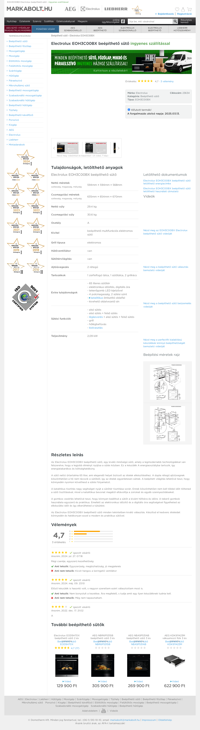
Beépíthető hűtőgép (131, 705)
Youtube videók (103, 710)
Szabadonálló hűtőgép (104, 705)
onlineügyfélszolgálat (111, 20)
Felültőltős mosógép (132, 702)
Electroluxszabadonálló (127, 29)
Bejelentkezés (164, 13)
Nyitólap (12, 21)
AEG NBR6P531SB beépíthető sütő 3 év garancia (103, 638)
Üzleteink (24, 21)
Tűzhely (115, 699)
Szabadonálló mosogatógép (71, 705)
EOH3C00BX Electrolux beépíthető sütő (38, 2)
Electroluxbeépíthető (155, 29)
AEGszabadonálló (73, 29)
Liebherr (44, 699)
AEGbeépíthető (100, 29)
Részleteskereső (186, 21)
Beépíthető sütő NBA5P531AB (138, 643)
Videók (114, 710)
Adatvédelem (89, 710)
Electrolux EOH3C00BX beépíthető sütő (84, 175)
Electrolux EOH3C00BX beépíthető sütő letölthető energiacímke (167, 182)
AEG (20, 699)
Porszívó (50, 702)
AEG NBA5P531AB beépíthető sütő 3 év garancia (139, 638)
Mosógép (69, 699)
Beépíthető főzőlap (154, 699)
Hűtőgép (56, 699)
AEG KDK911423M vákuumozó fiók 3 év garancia (174, 638)
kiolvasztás (96, 327)
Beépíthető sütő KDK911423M (174, 643)
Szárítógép (83, 699)
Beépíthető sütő (149, 96)
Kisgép (62, 702)
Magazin (82, 21)
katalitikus (96, 297)
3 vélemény (167, 81)
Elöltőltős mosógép (106, 702)
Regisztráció (184, 13)
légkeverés (96, 316)
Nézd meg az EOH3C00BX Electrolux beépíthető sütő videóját (165, 232)
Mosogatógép (100, 699)
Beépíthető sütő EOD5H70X (66, 643)
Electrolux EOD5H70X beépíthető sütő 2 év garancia (67, 638)
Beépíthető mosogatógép (161, 702)
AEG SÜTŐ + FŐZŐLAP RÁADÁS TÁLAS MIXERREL (18, 29)
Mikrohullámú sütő (32, 702)
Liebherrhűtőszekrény (182, 29)
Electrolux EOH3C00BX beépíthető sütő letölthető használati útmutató (167, 190)
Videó (67, 681)
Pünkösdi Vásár (45, 29)
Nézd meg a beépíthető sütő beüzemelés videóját (167, 305)
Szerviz (37, 21)
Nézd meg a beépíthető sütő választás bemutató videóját (165, 268)
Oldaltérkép (165, 719)
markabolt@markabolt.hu (125, 719)
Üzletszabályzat (65, 21)
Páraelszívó (174, 699)
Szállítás (49, 21)
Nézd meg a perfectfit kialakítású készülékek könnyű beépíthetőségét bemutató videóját (164, 343)
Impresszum (149, 719)
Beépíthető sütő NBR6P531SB (102, 643)
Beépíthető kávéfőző (80, 702)
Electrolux (31, 699)
